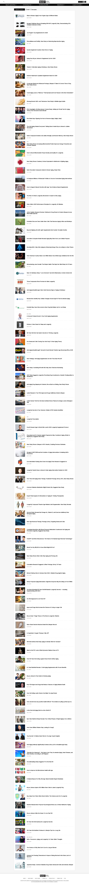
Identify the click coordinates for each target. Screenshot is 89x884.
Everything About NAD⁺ (43, 4)
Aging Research (60, 4)
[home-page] (44, 2)
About (24, 878)
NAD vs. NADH (37, 878)
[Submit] (4, 2)
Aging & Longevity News (10, 4)
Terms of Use (59, 878)
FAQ (65, 878)
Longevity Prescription (77, 4)
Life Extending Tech (27, 4)
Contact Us (44, 878)
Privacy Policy (52, 878)
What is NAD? (30, 878)
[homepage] (44, 876)
